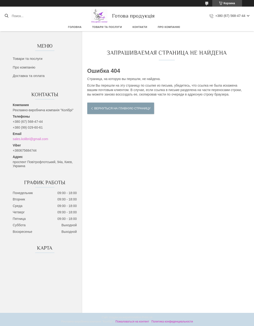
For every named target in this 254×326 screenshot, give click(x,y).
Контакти (140, 27)
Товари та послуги (107, 27)
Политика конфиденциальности (172, 321)
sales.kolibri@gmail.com (30, 139)
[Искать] (6, 16)
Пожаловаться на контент (132, 321)
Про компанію (169, 27)
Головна (75, 27)
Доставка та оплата (29, 76)
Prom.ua (147, 317)
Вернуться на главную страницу (122, 108)
